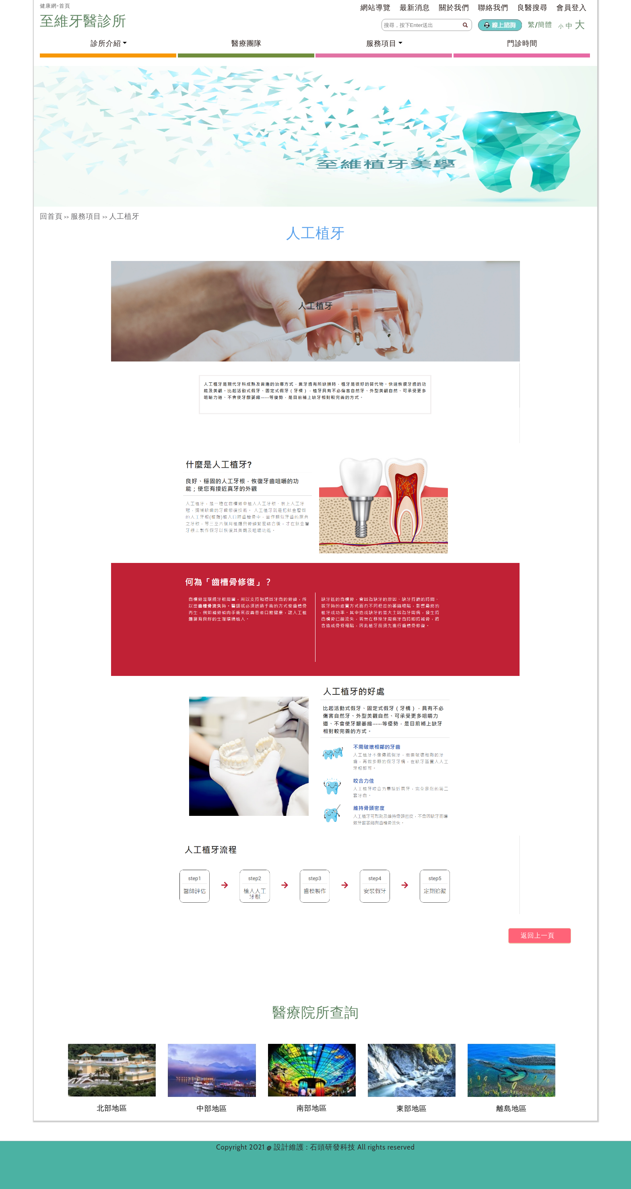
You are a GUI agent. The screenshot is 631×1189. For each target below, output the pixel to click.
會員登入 (572, 7)
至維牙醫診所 (85, 20)
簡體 (545, 25)
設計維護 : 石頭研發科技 (315, 1147)
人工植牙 (124, 216)
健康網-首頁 (55, 5)
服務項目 (86, 216)
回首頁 (51, 216)
